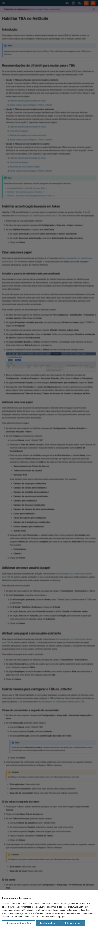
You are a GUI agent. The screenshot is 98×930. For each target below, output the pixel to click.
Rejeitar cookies (73, 923)
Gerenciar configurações (18, 923)
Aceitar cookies (47, 923)
